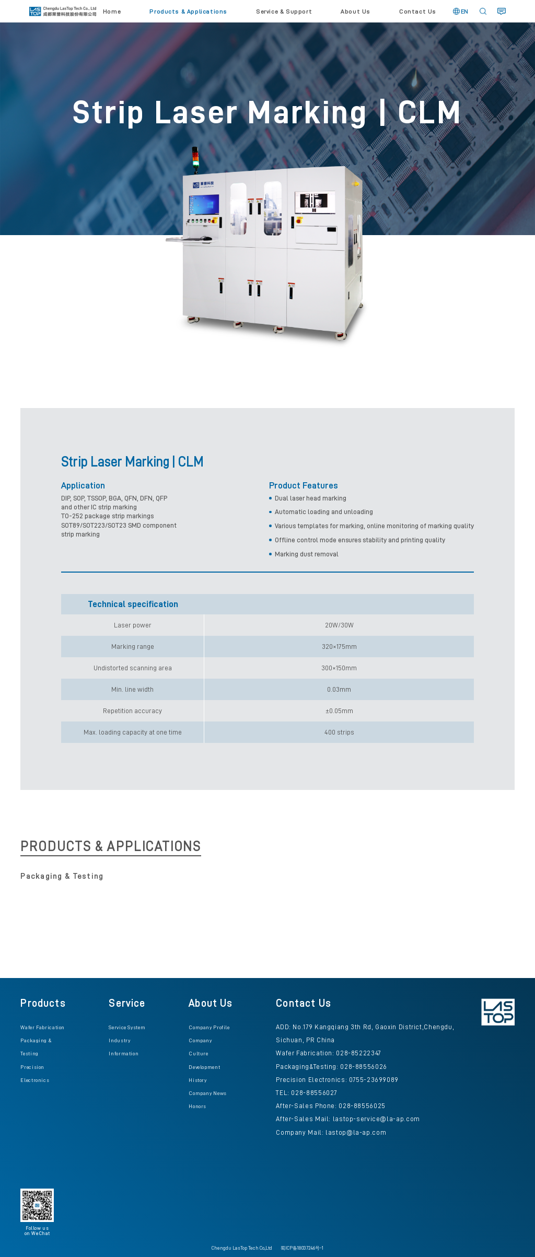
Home (112, 11)
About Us (355, 11)
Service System (127, 1027)
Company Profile (209, 1027)
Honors (197, 1106)
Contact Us (417, 11)
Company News (208, 1093)
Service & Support (284, 11)
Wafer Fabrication (42, 1027)
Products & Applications (188, 11)
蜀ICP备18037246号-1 (302, 1248)
